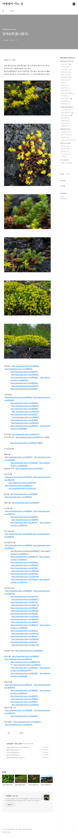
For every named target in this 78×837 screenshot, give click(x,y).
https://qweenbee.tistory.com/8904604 (25, 616)
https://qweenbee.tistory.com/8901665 (24, 574)
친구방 (64, 157)
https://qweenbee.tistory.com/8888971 (25, 599)
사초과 (64, 85)
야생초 (65, 64)
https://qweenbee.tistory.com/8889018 (18, 545)
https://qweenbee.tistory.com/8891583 (18, 725)
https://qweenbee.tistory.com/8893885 (24, 377)
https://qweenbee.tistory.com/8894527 (27, 722)
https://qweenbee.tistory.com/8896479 (24, 622)
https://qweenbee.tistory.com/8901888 (24, 716)
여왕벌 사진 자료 (66, 163)
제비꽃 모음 (66, 98)
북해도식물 (65, 120)
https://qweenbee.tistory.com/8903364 (24, 673)
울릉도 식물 (66, 115)
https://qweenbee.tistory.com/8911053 (22, 488)
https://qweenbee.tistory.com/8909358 (25, 639)
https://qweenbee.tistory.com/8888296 (24, 494)
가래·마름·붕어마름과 (68, 93)
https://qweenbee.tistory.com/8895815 (24, 383)
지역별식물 (9, 743)
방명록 (12, 11)
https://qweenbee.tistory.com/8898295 (24, 565)
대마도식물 (65, 123)
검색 (69, 4)
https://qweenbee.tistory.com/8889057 (18, 591)
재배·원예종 (65, 104)
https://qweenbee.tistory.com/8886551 (25, 656)
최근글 (62, 174)
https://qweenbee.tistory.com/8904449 (25, 577)
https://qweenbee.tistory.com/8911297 (24, 642)
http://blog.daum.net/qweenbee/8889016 (25, 551)
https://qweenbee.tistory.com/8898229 (24, 625)
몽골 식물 (65, 118)
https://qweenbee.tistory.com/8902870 (24, 414)
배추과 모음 (66, 80)
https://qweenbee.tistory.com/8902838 (25, 412)
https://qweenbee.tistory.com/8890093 (18, 511)
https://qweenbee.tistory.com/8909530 (24, 579)
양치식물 (65, 96)
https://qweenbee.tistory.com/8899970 (24, 699)
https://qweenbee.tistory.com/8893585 (24, 517)
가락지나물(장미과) (12, 752)
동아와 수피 (66, 75)
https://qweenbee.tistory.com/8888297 (18, 457)
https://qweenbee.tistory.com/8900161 (24, 631)
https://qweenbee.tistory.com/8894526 (24, 608)
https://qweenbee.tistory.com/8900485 (18, 534)
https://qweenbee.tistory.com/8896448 (24, 619)
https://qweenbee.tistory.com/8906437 (25, 503)
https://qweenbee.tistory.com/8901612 (24, 668)
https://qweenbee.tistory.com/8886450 (25, 406)
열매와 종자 (66, 72)
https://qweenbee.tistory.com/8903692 (18, 477)
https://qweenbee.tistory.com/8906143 (24, 636)
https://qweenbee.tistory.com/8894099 (24, 403)
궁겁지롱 (65, 137)
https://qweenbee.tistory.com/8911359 (25, 645)
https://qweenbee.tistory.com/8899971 (24, 702)
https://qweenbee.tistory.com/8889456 (18, 369)
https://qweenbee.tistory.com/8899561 (25, 417)
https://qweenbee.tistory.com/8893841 (24, 375)
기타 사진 (64, 160)
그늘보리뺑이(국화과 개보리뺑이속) (17, 747)
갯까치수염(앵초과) (12, 755)
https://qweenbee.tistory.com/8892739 (25, 605)
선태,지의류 (65, 88)
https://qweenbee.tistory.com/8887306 (24, 602)
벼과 (64, 82)
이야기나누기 (65, 143)
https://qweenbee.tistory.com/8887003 (24, 596)
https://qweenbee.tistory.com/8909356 (24, 426)
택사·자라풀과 (66, 90)
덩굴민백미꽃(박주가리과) (14, 757)
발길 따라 (65, 151)
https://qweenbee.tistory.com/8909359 (28, 651)
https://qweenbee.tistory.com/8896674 (24, 662)
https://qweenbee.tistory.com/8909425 (25, 705)
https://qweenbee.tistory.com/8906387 (24, 389)
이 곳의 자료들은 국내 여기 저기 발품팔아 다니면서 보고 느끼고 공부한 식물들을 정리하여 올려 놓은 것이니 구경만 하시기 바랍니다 (24, 799)
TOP (74, 830)
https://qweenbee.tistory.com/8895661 (25, 520)
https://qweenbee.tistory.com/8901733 (29, 437)
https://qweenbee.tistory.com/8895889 (18, 710)
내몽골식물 (65, 126)
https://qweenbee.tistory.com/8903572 (25, 386)
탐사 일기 (65, 146)
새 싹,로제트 (66, 69)
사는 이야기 (65, 154)
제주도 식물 (17, 743)
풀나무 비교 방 (66, 134)
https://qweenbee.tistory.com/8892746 (24, 557)
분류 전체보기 (67, 58)
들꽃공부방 (65, 129)
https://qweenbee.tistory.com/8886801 (24, 690)
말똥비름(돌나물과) (12, 750)
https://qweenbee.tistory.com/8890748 (18, 659)
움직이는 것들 (66, 149)
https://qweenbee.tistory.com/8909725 (18, 485)
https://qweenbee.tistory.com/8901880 (24, 614)
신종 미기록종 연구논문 (68, 140)
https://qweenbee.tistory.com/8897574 (25, 434)
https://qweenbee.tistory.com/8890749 (18, 685)
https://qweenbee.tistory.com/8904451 (25, 633)
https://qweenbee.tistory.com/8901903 (24, 463)
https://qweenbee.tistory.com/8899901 (27, 665)
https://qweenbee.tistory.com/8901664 (24, 568)
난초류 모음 (65, 101)
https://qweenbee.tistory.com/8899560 (18, 497)
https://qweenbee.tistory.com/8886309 (24, 409)
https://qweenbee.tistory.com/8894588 (24, 611)
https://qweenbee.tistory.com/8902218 (24, 443)
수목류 (65, 67)
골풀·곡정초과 (66, 77)
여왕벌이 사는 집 (12, 4)
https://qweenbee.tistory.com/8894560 (24, 562)
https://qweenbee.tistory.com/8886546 (18, 397)
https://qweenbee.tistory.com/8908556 (29, 468)
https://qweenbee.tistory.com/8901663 (25, 571)
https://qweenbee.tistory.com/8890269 (25, 366)
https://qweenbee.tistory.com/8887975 (24, 372)
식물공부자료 (66, 132)
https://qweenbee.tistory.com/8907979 (22, 483)
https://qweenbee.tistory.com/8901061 (24, 522)
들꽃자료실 (66, 61)
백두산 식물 (66, 110)
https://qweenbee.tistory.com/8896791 (24, 696)
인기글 (68, 174)
